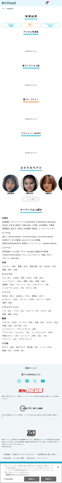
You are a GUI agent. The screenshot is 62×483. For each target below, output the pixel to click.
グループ (33, 311)
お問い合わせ (31, 458)
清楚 (7, 303)
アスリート (10, 339)
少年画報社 (43, 225)
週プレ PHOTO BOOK (11, 237)
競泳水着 (36, 266)
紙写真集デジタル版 (10, 251)
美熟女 (38, 296)
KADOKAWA (30, 222)
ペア (7, 311)
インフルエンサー (43, 332)
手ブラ (8, 347)
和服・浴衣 (10, 270)
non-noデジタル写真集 (31, 240)
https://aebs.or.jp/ (6, 446)
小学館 (35, 225)
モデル (53, 322)
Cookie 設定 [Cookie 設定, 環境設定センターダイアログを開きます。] (8, 479)
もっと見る (31, 199)
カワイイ (27, 299)
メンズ (46, 347)
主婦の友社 (26, 225)
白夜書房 (27, 228)
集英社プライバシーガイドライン (24, 454)
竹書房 (51, 225)
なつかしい (10, 299)
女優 (40, 322)
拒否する (48, 479)
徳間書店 (6, 228)
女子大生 (21, 326)
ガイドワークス (17, 222)
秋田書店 (6, 222)
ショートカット (12, 281)
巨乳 (27, 278)
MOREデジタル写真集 (11, 240)
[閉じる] (58, 467)
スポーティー (41, 284)
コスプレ (9, 266)
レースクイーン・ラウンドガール (19, 329)
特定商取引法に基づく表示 (46, 454)
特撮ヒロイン (11, 336)
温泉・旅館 (10, 314)
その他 (19, 350)
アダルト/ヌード (25, 339)
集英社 (18, 225)
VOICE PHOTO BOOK (11, 255)
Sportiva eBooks (50, 243)
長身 (40, 281)
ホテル (46, 311)
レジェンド (29, 336)
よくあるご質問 (19, 458)
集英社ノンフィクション (32, 243)
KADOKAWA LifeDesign (46, 222)
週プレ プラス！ (31, 25)
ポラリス (6, 258)
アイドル (26, 322)
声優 (7, 326)
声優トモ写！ (46, 255)
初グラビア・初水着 (27, 347)
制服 (23, 266)
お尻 (39, 278)
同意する (32, 479)
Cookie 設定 (7, 458)
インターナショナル (13, 288)
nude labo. (15, 258)
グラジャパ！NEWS (50, 25)
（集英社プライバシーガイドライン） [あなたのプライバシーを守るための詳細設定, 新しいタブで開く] (17, 475)
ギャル (32, 288)
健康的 (8, 284)
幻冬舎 (11, 225)
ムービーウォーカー (47, 228)
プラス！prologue (27, 251)
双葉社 (35, 228)
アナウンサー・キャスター (16, 332)
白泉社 (20, 228)
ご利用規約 (6, 454)
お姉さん (23, 296)
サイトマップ (42, 458)
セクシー (44, 299)
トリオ (19, 311)
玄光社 (5, 225)
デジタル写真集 (11, 25)
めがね (50, 266)
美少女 (8, 296)
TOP (3, 9)
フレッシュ (24, 284)
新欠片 (13, 228)
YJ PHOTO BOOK (29, 237)
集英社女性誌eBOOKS (11, 243)
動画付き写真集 (41, 251)
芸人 (43, 336)
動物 (7, 350)
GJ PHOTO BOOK (45, 237)
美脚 (28, 281)
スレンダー (11, 278)
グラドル (10, 322)
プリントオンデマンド (31, 255)
